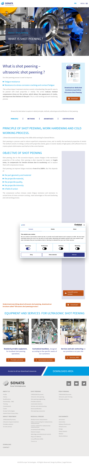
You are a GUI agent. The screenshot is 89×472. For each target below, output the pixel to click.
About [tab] (74, 229)
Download (73, 99)
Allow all (74, 254)
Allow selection (53, 254)
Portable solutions (15, 360)
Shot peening (22, 32)
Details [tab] (53, 229)
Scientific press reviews (71, 293)
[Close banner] (84, 224)
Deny (31, 254)
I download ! (73, 305)
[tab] (17, 119)
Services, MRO (73, 357)
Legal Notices (67, 462)
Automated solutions (44, 360)
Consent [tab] (31, 229)
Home (11, 32)
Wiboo (59, 462)
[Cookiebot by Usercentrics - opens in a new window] (75, 225)
